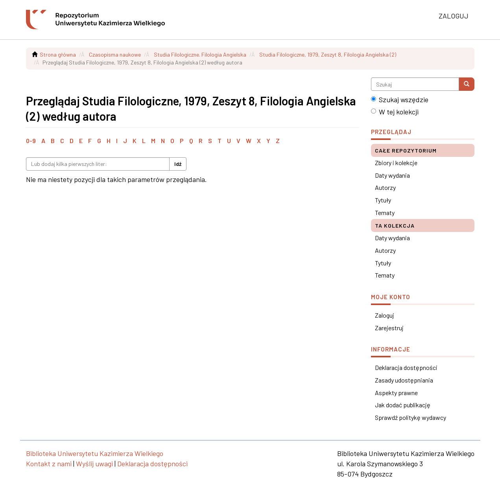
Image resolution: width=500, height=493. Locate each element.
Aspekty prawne (396, 392)
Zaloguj (384, 315)
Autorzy (385, 187)
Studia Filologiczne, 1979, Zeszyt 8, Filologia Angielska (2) (327, 54)
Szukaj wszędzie (399, 99)
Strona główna (58, 54)
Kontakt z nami (49, 463)
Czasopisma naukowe (115, 54)
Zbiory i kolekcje (396, 162)
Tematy (385, 212)
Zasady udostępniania (404, 380)
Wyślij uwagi (94, 463)
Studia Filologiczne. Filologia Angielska (200, 54)
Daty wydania (392, 175)
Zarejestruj (389, 327)
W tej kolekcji (395, 111)
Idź (177, 163)
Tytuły (383, 200)
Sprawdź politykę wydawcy (410, 417)
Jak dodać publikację (402, 404)
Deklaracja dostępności (406, 367)
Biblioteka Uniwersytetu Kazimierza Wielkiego (94, 453)
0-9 (31, 140)
